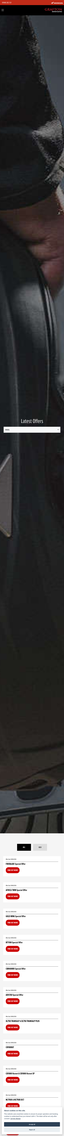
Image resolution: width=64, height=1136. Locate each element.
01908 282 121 (6, 2)
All (24, 847)
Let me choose (15, 1119)
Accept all (32, 1124)
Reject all (32, 1129)
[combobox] (32, 430)
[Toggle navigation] (2, 10)
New (40, 847)
